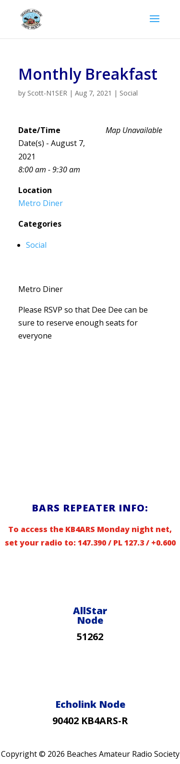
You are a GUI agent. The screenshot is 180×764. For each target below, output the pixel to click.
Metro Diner (40, 203)
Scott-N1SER (47, 92)
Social (129, 92)
